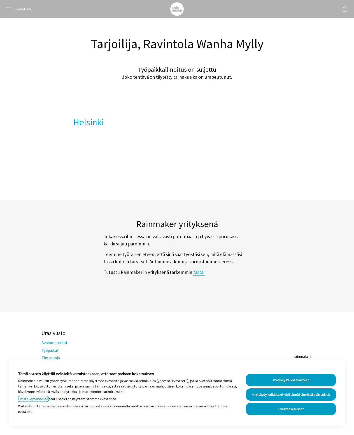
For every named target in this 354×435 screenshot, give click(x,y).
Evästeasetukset (291, 409)
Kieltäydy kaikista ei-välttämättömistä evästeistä (291, 394)
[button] (345, 9)
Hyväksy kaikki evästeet (291, 380)
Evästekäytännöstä (33, 399)
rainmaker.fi (303, 356)
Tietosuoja (51, 357)
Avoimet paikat (54, 342)
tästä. (199, 272)
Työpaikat (50, 350)
